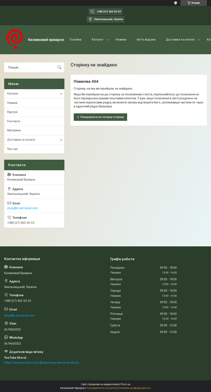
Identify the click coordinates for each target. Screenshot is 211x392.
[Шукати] (59, 67)
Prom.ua (125, 384)
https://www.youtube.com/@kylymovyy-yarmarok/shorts (41, 362)
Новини (121, 39)
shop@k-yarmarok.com (22, 208)
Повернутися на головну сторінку (102, 117)
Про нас (12, 149)
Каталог (97, 39)
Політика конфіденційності (135, 388)
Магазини (14, 130)
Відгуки (12, 112)
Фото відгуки (146, 39)
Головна (75, 39)
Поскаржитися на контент (102, 388)
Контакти (13, 121)
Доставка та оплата (180, 39)
